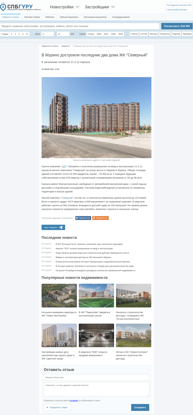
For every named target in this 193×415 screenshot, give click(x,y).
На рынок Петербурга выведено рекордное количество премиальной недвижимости (95, 270)
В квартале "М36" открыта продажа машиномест (96, 340)
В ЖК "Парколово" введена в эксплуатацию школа (96, 300)
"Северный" (67, 197)
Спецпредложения (121, 17)
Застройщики (97, 7)
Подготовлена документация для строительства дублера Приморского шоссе (92, 253)
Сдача (82, 34)
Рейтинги (50, 17)
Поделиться (84, 218)
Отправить (140, 407)
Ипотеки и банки (32, 17)
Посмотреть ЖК (177, 26)
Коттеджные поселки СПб (179, 5)
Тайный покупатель (69, 17)
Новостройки (62, 7)
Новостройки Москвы (177, 9)
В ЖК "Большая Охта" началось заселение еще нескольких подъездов (89, 244)
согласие (73, 400)
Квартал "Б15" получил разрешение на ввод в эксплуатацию (84, 248)
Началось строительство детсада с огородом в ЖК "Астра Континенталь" (133, 302)
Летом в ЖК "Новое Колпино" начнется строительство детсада (133, 342)
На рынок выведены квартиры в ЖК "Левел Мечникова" (59, 300)
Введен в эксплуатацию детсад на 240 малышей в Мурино (83, 257)
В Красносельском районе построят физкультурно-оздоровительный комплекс (93, 261)
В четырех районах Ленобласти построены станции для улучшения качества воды (95, 266)
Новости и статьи (11, 17)
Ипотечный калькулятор (95, 17)
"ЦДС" (64, 166)
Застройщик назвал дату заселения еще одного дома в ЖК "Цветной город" (59, 342)
